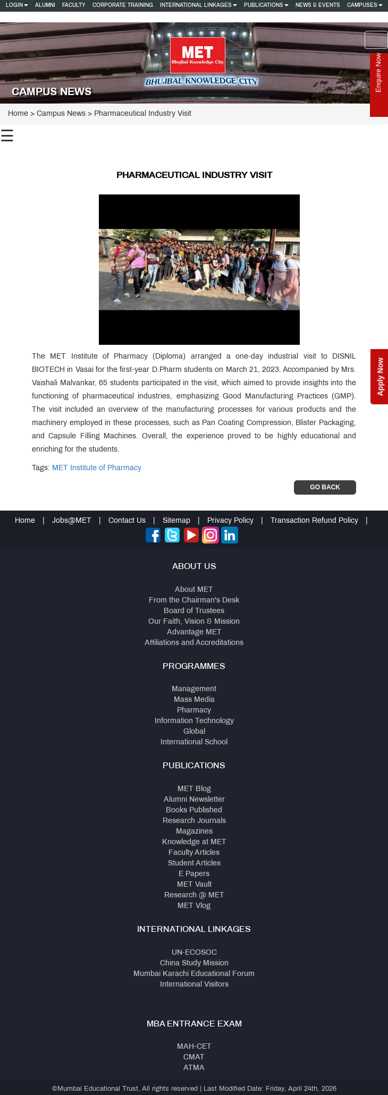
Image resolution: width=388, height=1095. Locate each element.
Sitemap (176, 520)
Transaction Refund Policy (314, 520)
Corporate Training (122, 5)
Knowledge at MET (194, 842)
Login (17, 5)
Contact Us (127, 520)
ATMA (194, 1068)
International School (194, 742)
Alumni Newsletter (194, 799)
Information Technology (194, 721)
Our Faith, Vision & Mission (194, 621)
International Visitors (194, 984)
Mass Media (194, 700)
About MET (194, 590)
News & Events (318, 5)
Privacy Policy (230, 520)
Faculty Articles (194, 853)
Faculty (74, 5)
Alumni (45, 5)
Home (18, 114)
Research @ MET (194, 895)
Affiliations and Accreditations (194, 643)
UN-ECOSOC (194, 952)
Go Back (325, 487)
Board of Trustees (194, 611)
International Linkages (198, 5)
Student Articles (194, 863)
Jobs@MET (71, 520)
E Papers (194, 874)
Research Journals (194, 821)
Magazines (194, 831)
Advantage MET (194, 632)
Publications (266, 5)
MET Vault (194, 884)
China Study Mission (194, 963)
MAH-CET (194, 1046)
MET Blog (194, 789)
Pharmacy (194, 710)
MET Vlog (194, 906)
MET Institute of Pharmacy (96, 468)
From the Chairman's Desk (194, 600)
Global (194, 731)
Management (194, 689)
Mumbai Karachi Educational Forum (194, 974)
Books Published (194, 810)
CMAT (194, 1057)
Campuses (365, 5)
